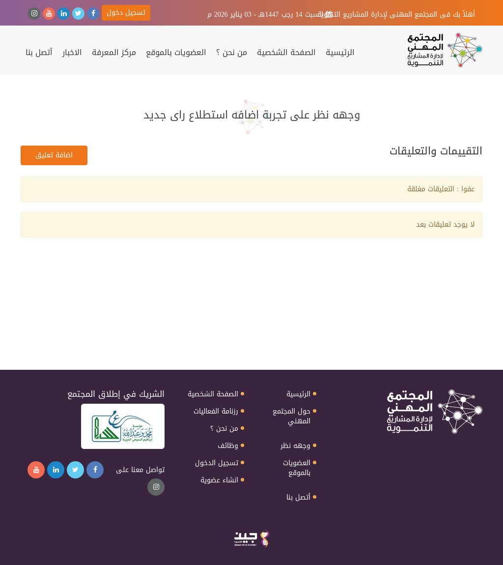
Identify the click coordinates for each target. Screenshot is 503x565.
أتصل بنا (39, 53)
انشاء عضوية (219, 480)
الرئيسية (340, 53)
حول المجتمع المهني (291, 416)
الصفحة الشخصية (286, 53)
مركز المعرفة (114, 53)
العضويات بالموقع (176, 53)
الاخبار (72, 53)
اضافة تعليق (54, 155)
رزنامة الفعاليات (216, 411)
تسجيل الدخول (216, 463)
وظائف (228, 446)
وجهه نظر (295, 446)
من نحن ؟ (231, 53)
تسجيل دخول (126, 12)
